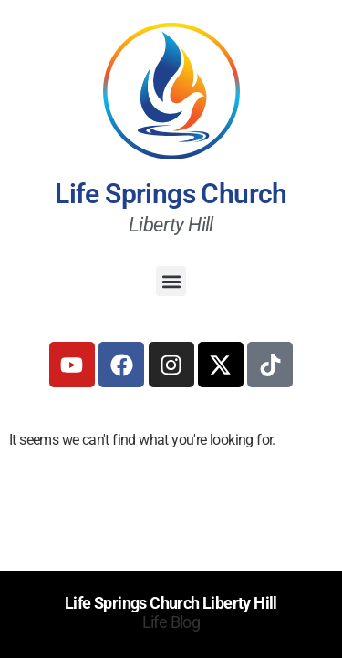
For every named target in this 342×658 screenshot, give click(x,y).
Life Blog (171, 622)
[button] (171, 281)
